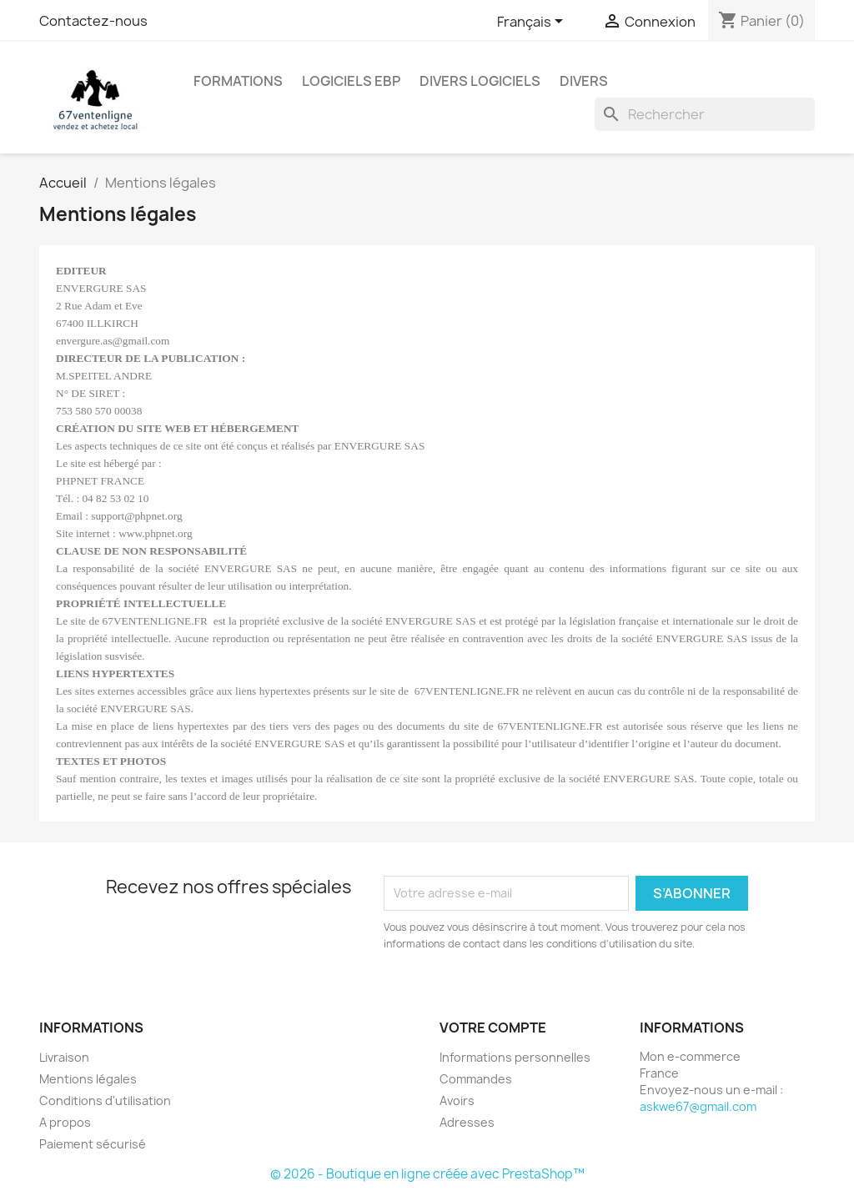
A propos (65, 1122)
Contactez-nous (93, 21)
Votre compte (493, 1027)
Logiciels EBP (351, 81)
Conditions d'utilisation (105, 1100)
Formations (238, 81)
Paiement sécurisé (92, 1144)
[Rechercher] (705, 114)
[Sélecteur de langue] (533, 23)
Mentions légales (88, 1079)
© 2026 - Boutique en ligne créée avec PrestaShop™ (427, 1174)
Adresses (467, 1122)
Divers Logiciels (479, 81)
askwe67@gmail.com (698, 1106)
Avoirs (457, 1100)
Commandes (476, 1079)
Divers (584, 81)
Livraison (64, 1057)
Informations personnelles (515, 1057)
